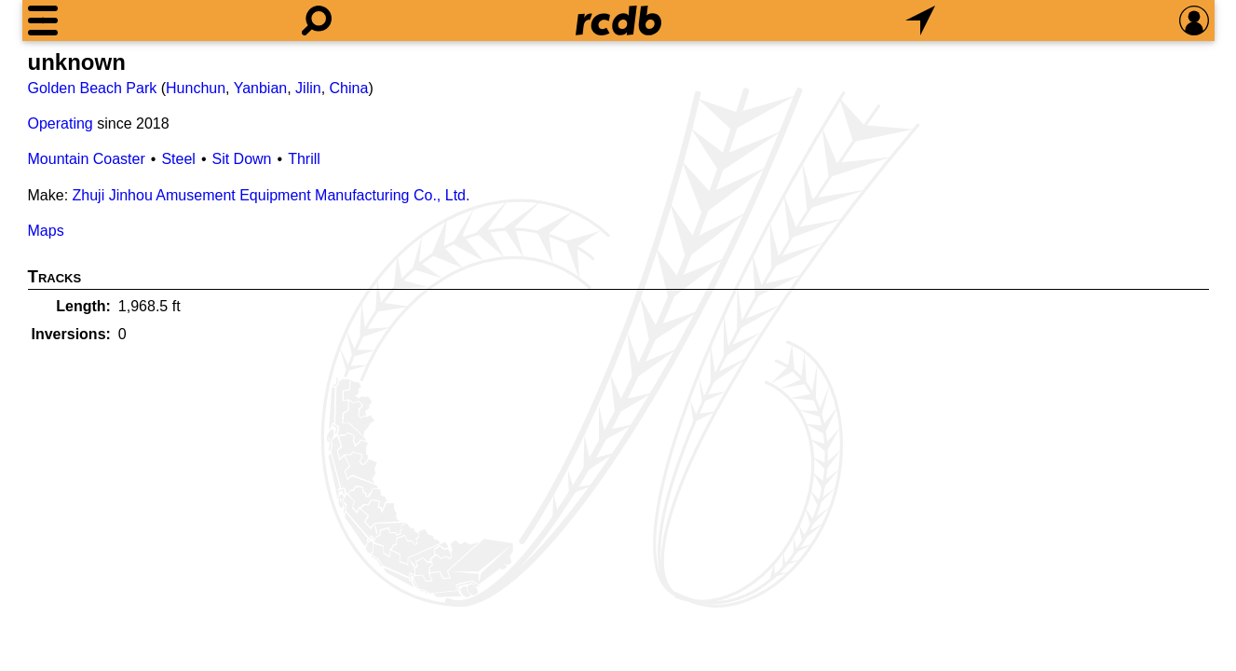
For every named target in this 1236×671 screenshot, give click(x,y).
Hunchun (195, 88)
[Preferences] (1194, 20)
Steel (178, 159)
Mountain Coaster (86, 159)
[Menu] (43, 20)
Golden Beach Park (92, 88)
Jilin (308, 88)
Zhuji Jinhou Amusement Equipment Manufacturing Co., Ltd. (271, 195)
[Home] (618, 20)
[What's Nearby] (920, 20)
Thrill (304, 159)
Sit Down (241, 159)
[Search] (317, 20)
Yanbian (261, 88)
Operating (60, 123)
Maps (46, 231)
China (349, 88)
